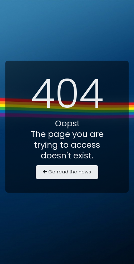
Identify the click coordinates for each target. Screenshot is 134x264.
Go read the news (67, 171)
